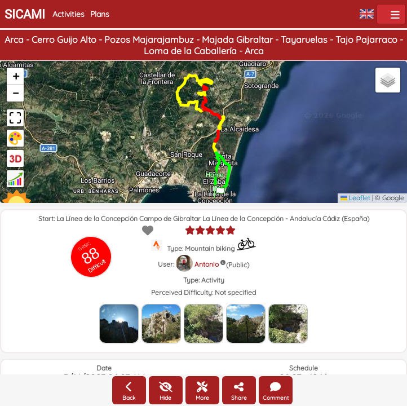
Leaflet (355, 197)
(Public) (237, 265)
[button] (219, 188)
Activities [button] (68, 14)
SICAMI (25, 14)
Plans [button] (99, 14)
